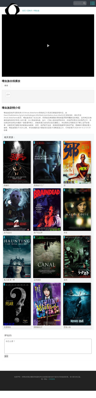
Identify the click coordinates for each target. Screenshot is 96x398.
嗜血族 (36, 10)
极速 (6, 85)
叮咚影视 (52, 386)
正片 (8, 94)
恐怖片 (29, 10)
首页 (24, 10)
